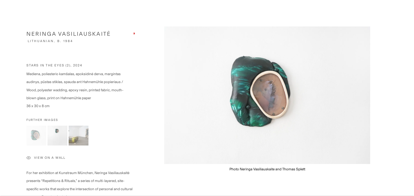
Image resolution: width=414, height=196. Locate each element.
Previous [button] (11, 98)
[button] (36, 137)
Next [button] (402, 98)
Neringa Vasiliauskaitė (68, 35)
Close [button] (407, 12)
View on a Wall (45, 160)
